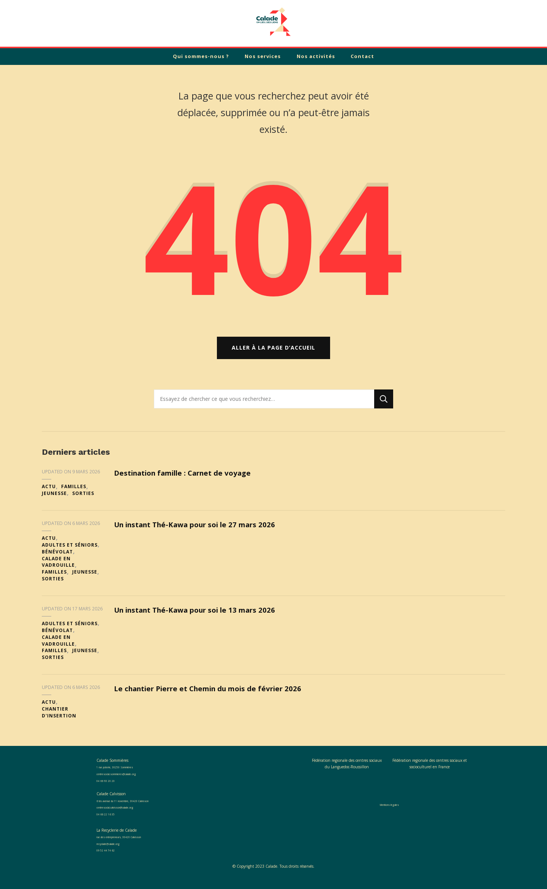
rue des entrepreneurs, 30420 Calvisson (131, 842)
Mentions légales (389, 810)
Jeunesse (54, 499)
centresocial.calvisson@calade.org (124, 812)
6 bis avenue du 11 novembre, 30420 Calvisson (138, 806)
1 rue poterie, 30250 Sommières (124, 773)
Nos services (263, 56)
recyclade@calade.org (114, 849)
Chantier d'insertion (59, 718)
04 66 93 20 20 (110, 786)
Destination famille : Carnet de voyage (190, 479)
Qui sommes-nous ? (201, 56)
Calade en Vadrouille (58, 567)
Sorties (83, 499)
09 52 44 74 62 (110, 856)
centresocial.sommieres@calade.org (126, 779)
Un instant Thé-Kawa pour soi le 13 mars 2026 (202, 615)
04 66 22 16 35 (110, 819)
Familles (73, 492)
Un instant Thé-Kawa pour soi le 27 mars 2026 (202, 530)
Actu (49, 492)
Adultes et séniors (70, 550)
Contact (362, 56)
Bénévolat (57, 557)
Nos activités (316, 56)
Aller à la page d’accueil (273, 353)
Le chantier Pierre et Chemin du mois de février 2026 (216, 694)
